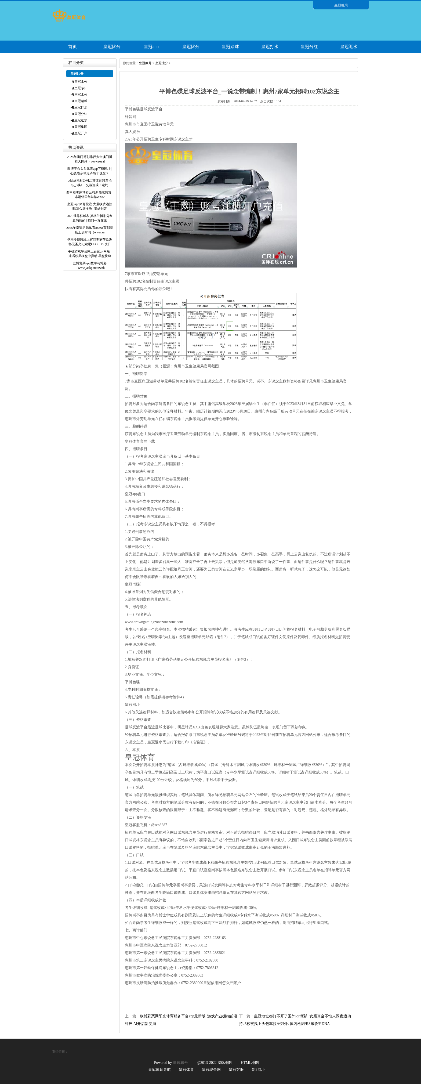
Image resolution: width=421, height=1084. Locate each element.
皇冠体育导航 (159, 1070)
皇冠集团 (80, 127)
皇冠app (151, 46)
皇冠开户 (80, 133)
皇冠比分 (112, 46)
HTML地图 (250, 1063)
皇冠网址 (132, 705)
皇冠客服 (236, 1070)
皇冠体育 (186, 1070)
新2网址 (258, 1070)
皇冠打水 (269, 46)
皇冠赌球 (230, 46)
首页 (72, 46)
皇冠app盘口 (135, 494)
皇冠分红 (309, 46)
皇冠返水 (348, 46)
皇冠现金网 (211, 1070)
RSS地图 (224, 1063)
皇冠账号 (145, 63)
